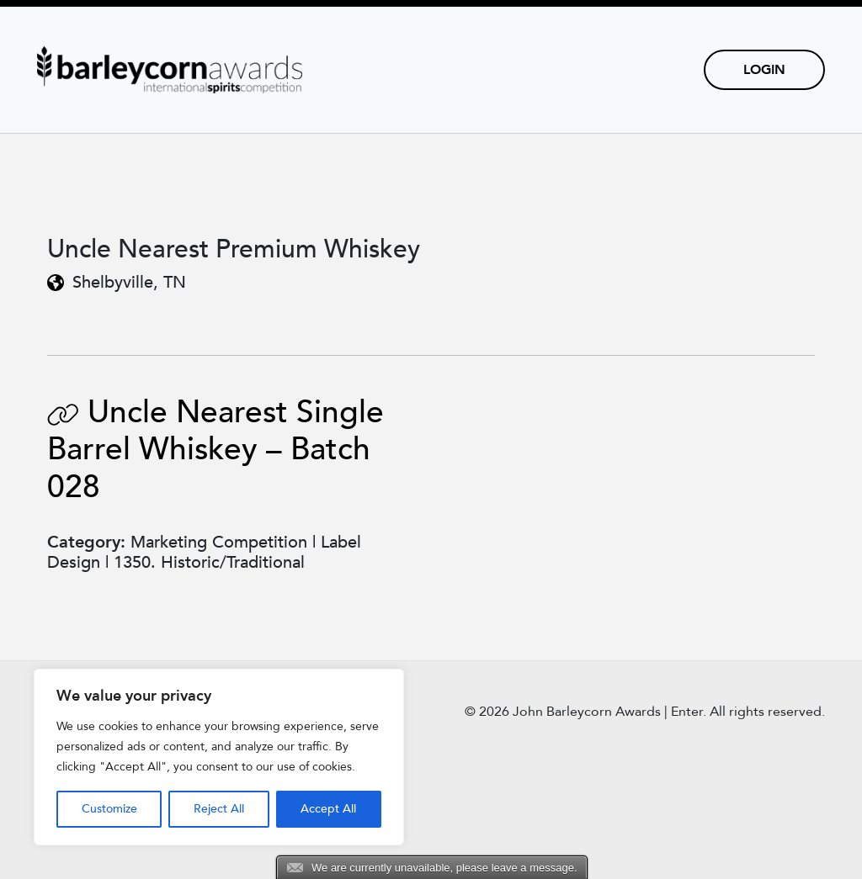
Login (764, 70)
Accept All (328, 809)
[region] (219, 757)
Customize (109, 809)
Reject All (219, 809)
